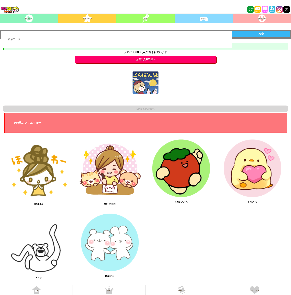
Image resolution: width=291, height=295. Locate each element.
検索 (261, 33)
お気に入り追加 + (145, 59)
